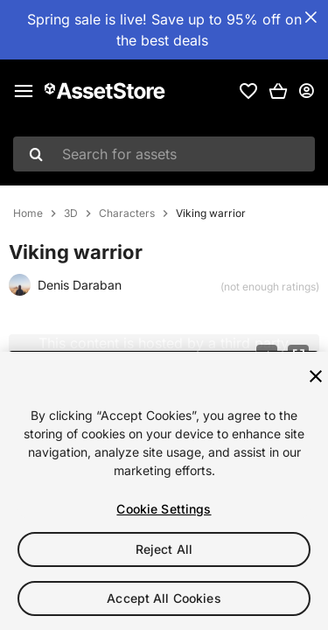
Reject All (164, 549)
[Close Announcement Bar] (310, 17)
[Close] (315, 377)
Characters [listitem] (127, 213)
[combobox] (164, 154)
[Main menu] (23, 91)
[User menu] (306, 91)
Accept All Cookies (164, 599)
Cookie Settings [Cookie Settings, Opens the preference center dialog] (163, 509)
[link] (248, 91)
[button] (278, 91)
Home (28, 213)
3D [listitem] (71, 213)
